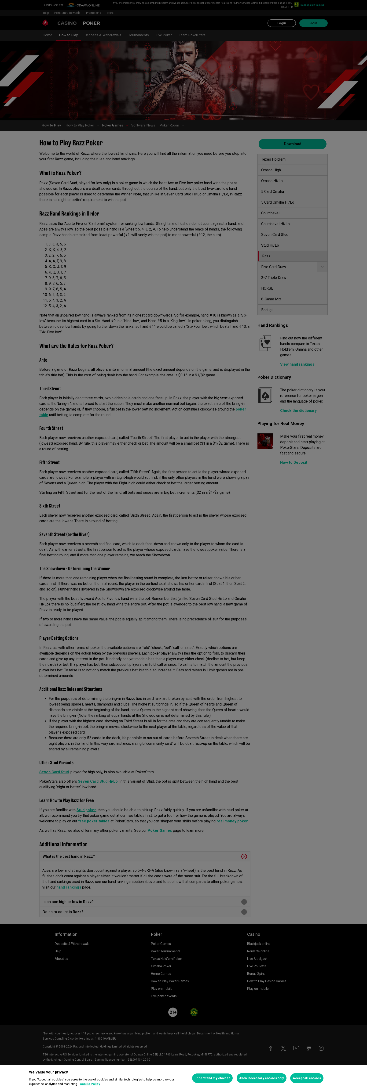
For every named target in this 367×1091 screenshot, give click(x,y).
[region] (183, 1078)
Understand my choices (212, 1078)
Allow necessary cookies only (261, 1078)
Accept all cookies (307, 1078)
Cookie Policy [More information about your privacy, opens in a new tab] (90, 1084)
